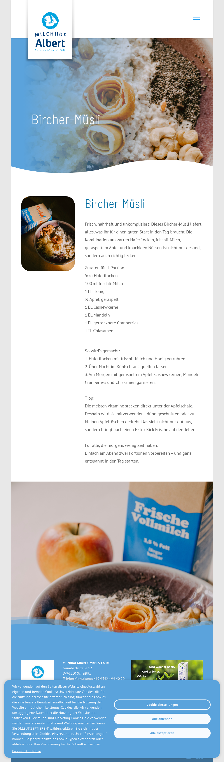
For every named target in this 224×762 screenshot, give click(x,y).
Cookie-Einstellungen (162, 705)
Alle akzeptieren (162, 733)
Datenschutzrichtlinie (26, 751)
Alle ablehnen (162, 719)
